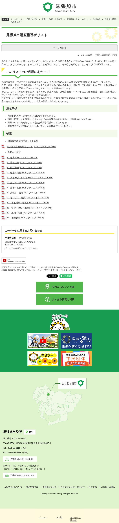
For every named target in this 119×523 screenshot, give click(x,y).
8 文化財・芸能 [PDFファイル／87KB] (26, 192)
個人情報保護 (32, 487)
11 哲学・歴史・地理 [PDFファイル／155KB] (29, 207)
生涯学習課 (10, 238)
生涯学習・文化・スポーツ (77, 19)
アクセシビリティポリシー (73, 487)
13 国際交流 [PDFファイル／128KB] (25, 217)
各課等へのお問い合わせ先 (21, 459)
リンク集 (93, 487)
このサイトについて (13, 487)
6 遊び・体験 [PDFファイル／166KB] (26, 182)
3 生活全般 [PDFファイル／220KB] (24, 167)
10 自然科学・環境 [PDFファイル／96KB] (28, 202)
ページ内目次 (59, 48)
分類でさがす (31, 19)
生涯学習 (97, 19)
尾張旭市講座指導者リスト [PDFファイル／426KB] (31, 146)
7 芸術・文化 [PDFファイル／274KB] (26, 187)
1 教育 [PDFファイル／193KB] (22, 157)
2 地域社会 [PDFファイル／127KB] (24, 162)
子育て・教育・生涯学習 (52, 19)
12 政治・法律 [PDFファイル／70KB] (26, 212)
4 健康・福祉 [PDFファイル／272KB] (26, 172)
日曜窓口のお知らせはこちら (22, 475)
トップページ (16, 19)
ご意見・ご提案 (108, 487)
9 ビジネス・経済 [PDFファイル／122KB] (28, 197)
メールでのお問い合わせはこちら (21, 248)
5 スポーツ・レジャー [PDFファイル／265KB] (30, 177)
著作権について (49, 487)
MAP (31, 432)
